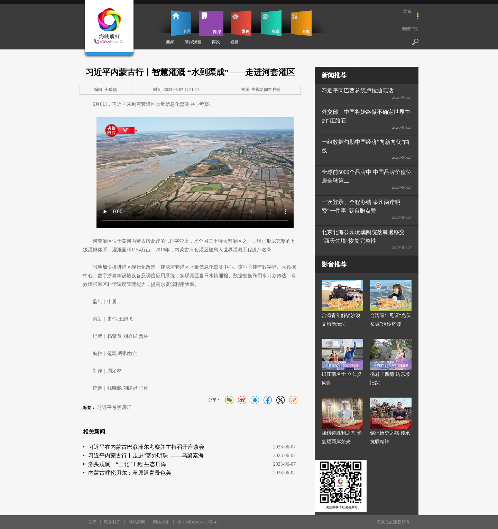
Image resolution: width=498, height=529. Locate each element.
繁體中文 (410, 28)
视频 (234, 42)
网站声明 (137, 522)
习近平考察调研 (114, 407)
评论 (216, 42)
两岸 (211, 23)
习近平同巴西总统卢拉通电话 (358, 90)
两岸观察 (193, 42)
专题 (301, 23)
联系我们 (112, 522)
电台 (271, 23)
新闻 (170, 42)
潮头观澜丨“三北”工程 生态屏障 (127, 464)
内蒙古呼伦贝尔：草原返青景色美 (129, 473)
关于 (92, 522)
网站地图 (161, 522)
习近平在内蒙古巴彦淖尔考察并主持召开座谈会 (146, 447)
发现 (241, 23)
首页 (181, 23)
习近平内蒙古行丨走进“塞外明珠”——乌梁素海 (146, 455)
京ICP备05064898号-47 (198, 522)
